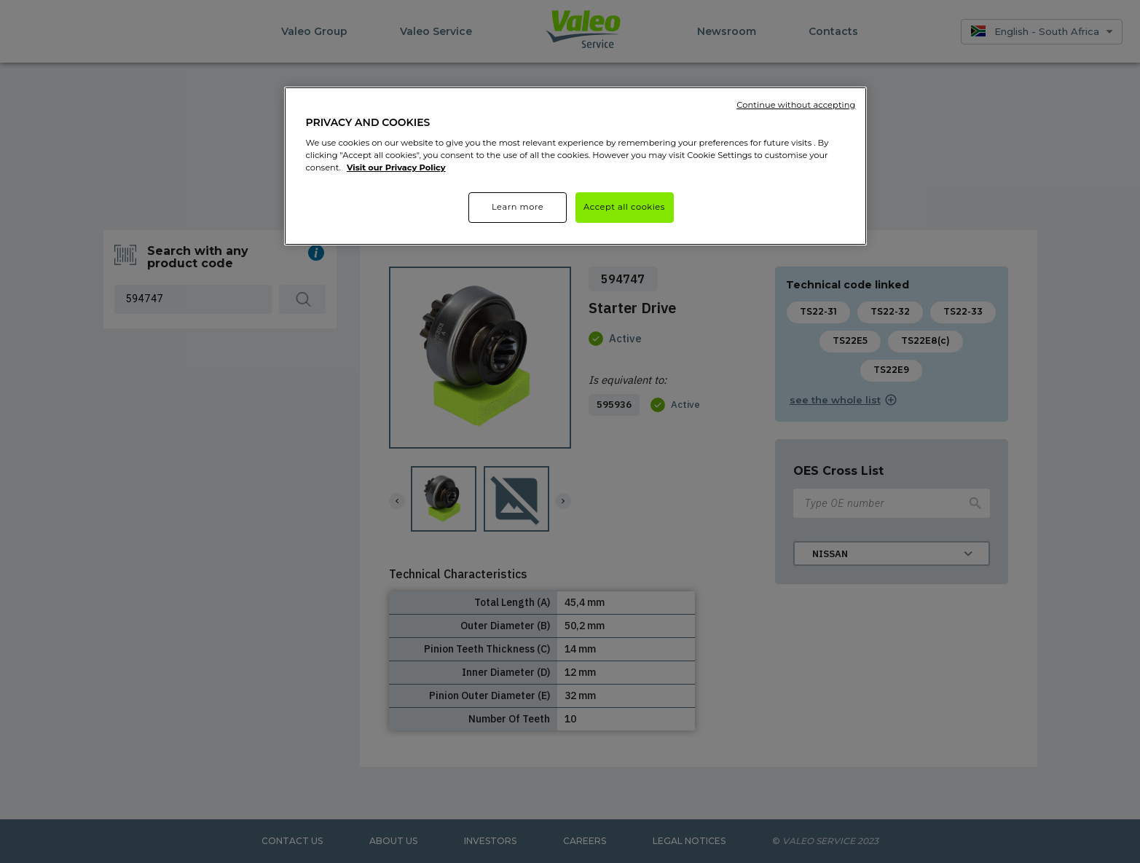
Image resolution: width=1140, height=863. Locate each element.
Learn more (517, 207)
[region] (575, 166)
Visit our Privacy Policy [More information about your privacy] (396, 167)
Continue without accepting (795, 105)
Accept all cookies (624, 207)
